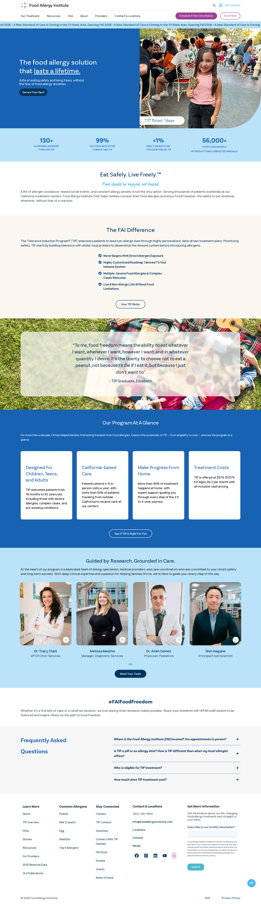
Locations (138, 830)
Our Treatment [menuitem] (30, 16)
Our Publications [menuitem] (33, 873)
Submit (195, 867)
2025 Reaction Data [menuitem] (35, 865)
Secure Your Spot (33, 92)
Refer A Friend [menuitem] (104, 878)
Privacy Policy (231, 898)
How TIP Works (130, 304)
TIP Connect (229, 5)
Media (136, 846)
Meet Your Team (130, 674)
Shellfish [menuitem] (64, 839)
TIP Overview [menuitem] (31, 822)
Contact (138, 838)
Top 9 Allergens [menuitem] (69, 848)
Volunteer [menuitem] (102, 831)
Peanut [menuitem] (63, 814)
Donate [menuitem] (100, 861)
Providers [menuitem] (101, 16)
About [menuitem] (84, 16)
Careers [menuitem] (101, 814)
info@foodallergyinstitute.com (152, 822)
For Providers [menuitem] (31, 856)
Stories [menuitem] (27, 839)
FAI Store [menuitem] (101, 852)
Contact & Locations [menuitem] (127, 16)
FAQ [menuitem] (70, 16)
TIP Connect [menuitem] (104, 822)
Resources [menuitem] (54, 16)
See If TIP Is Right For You (131, 533)
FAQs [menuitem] (26, 831)
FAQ (207, 898)
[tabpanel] (45, 620)
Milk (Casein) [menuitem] (67, 822)
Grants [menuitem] (100, 869)
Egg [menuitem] (61, 831)
